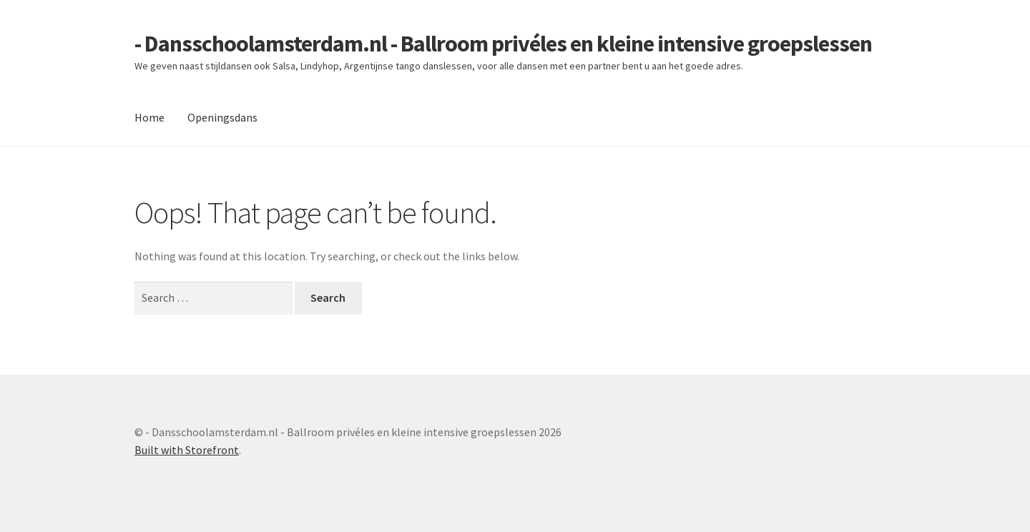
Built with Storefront (186, 450)
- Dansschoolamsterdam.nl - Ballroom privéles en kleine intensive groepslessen (503, 43)
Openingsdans (222, 117)
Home (149, 117)
